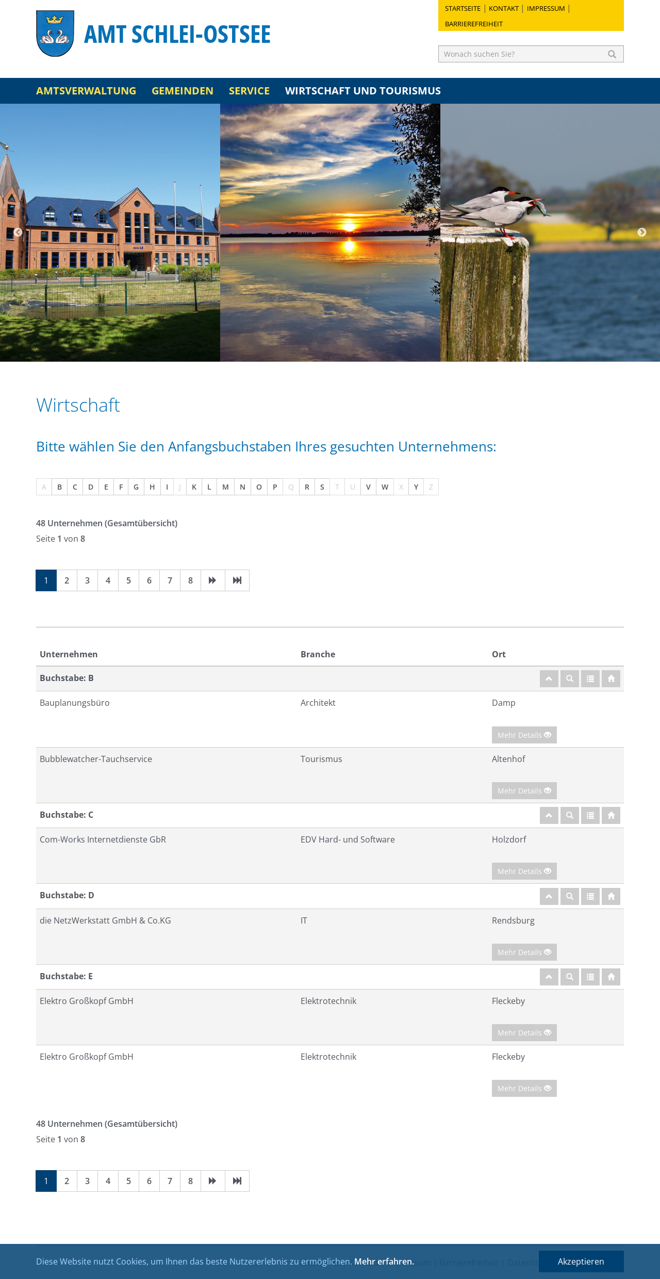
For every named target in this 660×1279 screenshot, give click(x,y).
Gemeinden (182, 91)
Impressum (546, 8)
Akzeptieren (581, 1261)
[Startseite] (611, 678)
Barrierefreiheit (474, 23)
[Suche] (569, 678)
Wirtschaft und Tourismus (363, 91)
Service (249, 91)
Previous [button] (18, 233)
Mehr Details (524, 735)
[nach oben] (549, 678)
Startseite (463, 8)
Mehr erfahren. (384, 1261)
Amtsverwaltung (86, 91)
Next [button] (642, 233)
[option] (110, 233)
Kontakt (504, 8)
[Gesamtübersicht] (590, 678)
